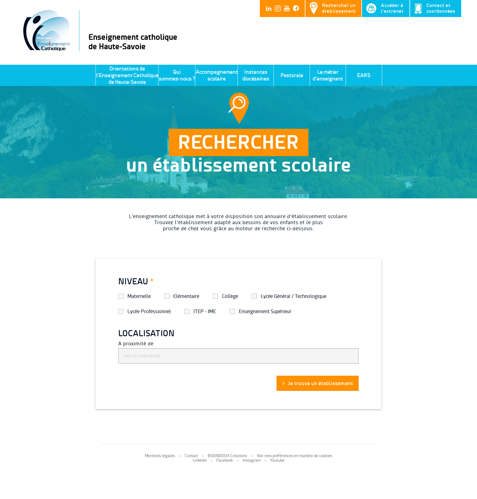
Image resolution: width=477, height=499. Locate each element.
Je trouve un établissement (320, 383)
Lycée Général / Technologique (293, 296)
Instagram (252, 460)
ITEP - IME (204, 311)
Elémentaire (186, 296)
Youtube (277, 460)
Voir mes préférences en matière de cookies (294, 455)
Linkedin (200, 460)
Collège (230, 296)
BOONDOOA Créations (227, 455)
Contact (191, 455)
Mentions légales (160, 455)
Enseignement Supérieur (265, 311)
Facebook (224, 460)
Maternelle (139, 296)
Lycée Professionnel (149, 311)
